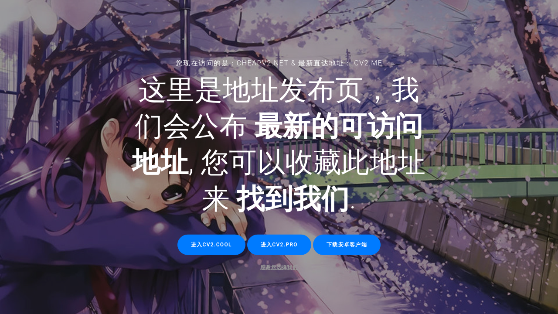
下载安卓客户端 (347, 245)
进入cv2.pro (279, 245)
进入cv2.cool (211, 245)
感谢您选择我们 (279, 267)
